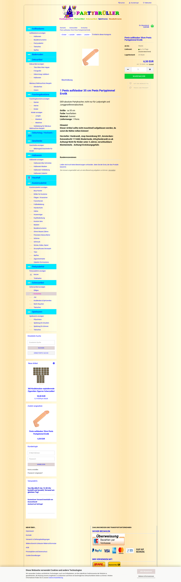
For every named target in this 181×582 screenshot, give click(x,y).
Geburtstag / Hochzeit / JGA (40, 134)
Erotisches (35, 294)
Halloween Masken (38, 166)
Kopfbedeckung (37, 218)
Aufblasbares (36, 28)
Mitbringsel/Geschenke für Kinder (40, 150)
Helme (33, 211)
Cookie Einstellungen (33, 555)
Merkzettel (147, 3)
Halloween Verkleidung (39, 170)
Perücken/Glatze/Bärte (39, 235)
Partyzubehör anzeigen (37, 271)
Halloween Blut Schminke (40, 163)
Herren (33, 106)
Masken (34, 225)
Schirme (34, 238)
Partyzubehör (36, 43)
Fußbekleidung (36, 204)
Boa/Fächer (35, 191)
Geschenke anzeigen (36, 145)
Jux (32, 297)
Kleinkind (36, 119)
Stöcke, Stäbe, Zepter (38, 245)
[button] (128, 69)
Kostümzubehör (37, 183)
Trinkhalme (35, 278)
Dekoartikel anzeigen (36, 64)
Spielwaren (35, 312)
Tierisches (35, 47)
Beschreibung (67, 80)
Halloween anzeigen (36, 160)
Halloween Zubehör (38, 173)
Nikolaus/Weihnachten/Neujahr (40, 82)
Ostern (33, 90)
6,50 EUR (41, 439)
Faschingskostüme (38, 94)
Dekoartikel (35, 59)
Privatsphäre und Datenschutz (36, 552)
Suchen (41, 348)
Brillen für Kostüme (38, 194)
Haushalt (34, 177)
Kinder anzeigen (36, 112)
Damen (34, 102)
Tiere (33, 252)
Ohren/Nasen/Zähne (38, 231)
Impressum (30, 531)
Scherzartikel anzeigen (37, 287)
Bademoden (35, 54)
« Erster (63, 35)
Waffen (34, 50)
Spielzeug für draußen (39, 323)
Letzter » (87, 35)
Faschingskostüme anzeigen (39, 99)
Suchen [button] (121, 3)
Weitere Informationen (146, 576)
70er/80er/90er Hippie (39, 67)
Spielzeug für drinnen (38, 326)
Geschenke (35, 141)
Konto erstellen (33, 469)
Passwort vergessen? (35, 473)
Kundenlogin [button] (134, 3)
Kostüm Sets (36, 221)
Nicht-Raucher (36, 304)
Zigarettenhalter (37, 259)
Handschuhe (36, 208)
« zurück (71, 35)
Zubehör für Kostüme (39, 262)
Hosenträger (36, 214)
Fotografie (35, 71)
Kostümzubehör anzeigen (38, 187)
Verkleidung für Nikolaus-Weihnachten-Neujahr (40, 127)
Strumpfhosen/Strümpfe (40, 248)
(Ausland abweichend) (144, 51)
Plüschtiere (35, 319)
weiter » (79, 35)
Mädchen (36, 123)
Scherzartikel (36, 282)
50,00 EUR (41, 396)
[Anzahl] (139, 69)
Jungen (36, 116)
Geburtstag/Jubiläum (39, 74)
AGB (27, 547)
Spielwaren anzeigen (36, 316)
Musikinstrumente (37, 40)
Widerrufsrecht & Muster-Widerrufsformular (41, 543)
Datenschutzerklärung (56, 577)
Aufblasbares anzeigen (37, 33)
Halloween (35, 36)
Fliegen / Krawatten (38, 197)
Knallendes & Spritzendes (40, 300)
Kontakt (29, 535)
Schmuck (34, 242)
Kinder (33, 109)
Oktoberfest (35, 87)
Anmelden (111, 170)
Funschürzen (36, 201)
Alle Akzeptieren (146, 571)
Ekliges (34, 290)
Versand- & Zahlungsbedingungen (38, 539)
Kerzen (34, 274)
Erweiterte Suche (41, 353)
